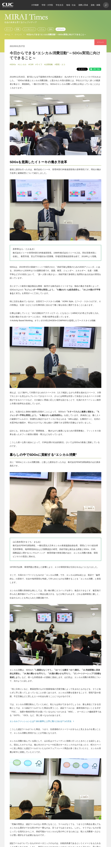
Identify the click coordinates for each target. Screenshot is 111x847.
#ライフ (38, 64)
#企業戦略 (48, 64)
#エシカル (22, 64)
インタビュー (29, 29)
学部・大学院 (47, 5)
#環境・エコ (60, 64)
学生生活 (59, 5)
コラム (41, 29)
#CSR (30, 64)
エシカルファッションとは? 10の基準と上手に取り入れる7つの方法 (40, 721)
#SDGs (13, 64)
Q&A (51, 29)
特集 (17, 29)
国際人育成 (83, 5)
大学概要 (35, 5)
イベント (60, 29)
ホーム (7, 34)
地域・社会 (71, 5)
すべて (8, 29)
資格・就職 (95, 5)
